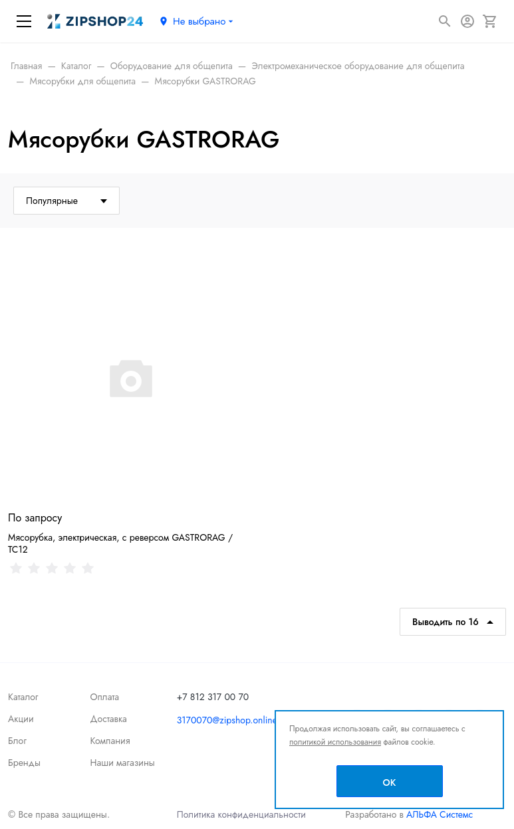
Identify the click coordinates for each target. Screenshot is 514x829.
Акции (21, 718)
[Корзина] (490, 21)
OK (389, 782)
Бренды (24, 762)
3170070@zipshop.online (227, 720)
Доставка (108, 718)
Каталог (23, 696)
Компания (110, 740)
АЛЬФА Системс (438, 814)
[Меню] (24, 21)
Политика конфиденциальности (241, 814)
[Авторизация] (467, 21)
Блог (17, 740)
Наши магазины (122, 762)
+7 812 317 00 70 (213, 696)
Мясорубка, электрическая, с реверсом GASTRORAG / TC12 (120, 543)
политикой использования (335, 742)
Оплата (104, 696)
